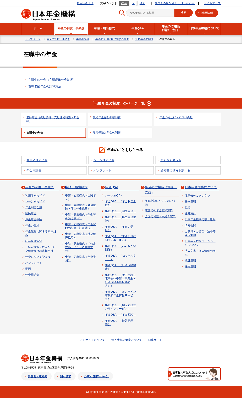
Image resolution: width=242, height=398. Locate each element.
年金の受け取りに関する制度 (112, 39)
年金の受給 (82, 39)
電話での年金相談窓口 (159, 210)
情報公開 (190, 225)
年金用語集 (34, 170)
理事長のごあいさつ (197, 195)
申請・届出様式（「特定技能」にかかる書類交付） (80, 247)
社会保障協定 (33, 241)
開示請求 (65, 376)
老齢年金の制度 (144, 39)
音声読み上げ (85, 3)
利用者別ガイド (37, 160)
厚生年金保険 (33, 219)
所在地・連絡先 (37, 376)
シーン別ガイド (103, 160)
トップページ (32, 39)
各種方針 (190, 213)
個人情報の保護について (126, 339)
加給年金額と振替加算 (107, 117)
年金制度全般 (33, 207)
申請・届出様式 (76, 187)
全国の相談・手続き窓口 (160, 216)
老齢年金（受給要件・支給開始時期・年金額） (52, 119)
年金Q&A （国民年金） (120, 211)
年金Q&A (111, 187)
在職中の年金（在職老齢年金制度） (52, 79)
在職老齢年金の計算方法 (44, 86)
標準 (124, 3)
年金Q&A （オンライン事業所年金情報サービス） (120, 295)
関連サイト (155, 339)
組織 (187, 207)
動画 (28, 268)
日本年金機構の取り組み (200, 219)
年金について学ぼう (37, 256)
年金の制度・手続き (58, 39)
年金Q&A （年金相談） (120, 314)
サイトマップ (212, 3)
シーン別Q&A (113, 195)
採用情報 (207, 13)
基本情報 (190, 201)
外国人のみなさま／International (175, 3)
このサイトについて (92, 339)
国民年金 (30, 213)
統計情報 (190, 260)
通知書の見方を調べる (175, 170)
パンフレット (102, 170)
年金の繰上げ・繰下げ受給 (176, 117)
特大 (142, 3)
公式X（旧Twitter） (96, 376)
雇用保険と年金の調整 (107, 132)
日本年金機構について (201, 187)
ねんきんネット (170, 160)
